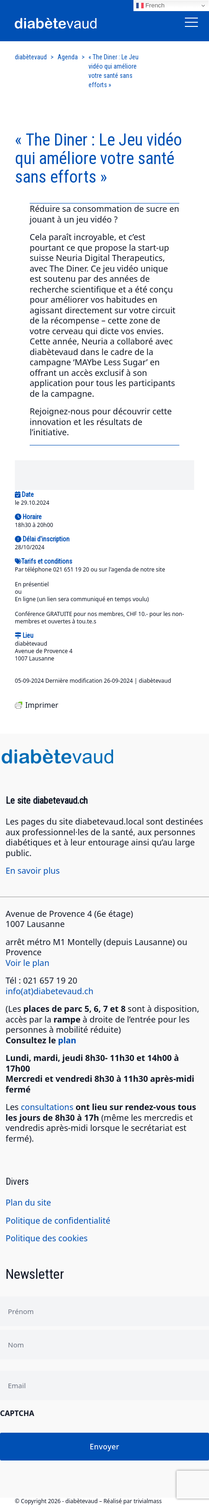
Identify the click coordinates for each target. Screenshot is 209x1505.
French (150, 5)
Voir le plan (28, 962)
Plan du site (28, 1202)
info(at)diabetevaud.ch (50, 991)
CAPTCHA (17, 1413)
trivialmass (147, 1501)
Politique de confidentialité (58, 1220)
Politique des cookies (47, 1238)
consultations (47, 1106)
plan (67, 1040)
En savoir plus (33, 870)
